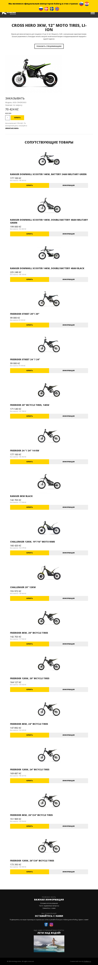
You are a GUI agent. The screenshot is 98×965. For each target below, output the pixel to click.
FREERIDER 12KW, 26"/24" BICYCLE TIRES (32, 860)
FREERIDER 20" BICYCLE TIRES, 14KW (29, 404)
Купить (17, 118)
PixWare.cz (87, 961)
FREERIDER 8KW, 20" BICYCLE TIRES (29, 632)
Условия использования (49, 903)
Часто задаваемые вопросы (49, 906)
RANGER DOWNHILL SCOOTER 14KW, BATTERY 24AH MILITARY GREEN (48, 174)
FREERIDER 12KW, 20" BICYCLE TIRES (29, 678)
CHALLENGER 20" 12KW (23, 587)
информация (69, 185)
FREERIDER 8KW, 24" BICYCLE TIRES (29, 723)
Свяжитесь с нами (49, 908)
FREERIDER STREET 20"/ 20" (24, 313)
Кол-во (8, 113)
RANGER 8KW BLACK (21, 496)
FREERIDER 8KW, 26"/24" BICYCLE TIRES (31, 815)
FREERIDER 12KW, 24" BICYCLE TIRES (29, 769)
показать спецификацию (49, 46)
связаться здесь (12, 128)
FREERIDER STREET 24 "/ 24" (25, 359)
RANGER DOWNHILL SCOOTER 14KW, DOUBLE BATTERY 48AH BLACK (47, 268)
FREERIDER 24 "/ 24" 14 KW (24, 450)
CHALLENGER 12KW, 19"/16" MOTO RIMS (32, 541)
